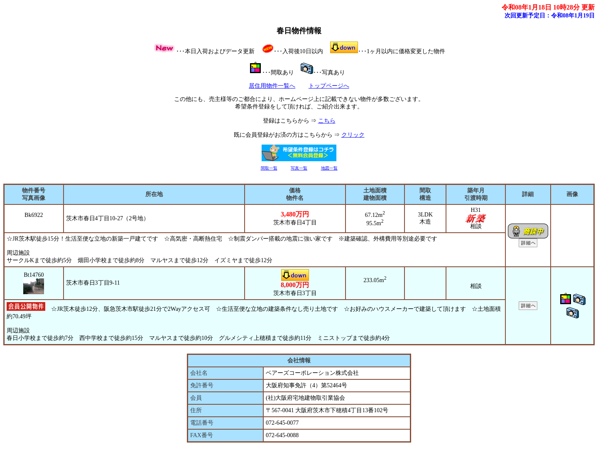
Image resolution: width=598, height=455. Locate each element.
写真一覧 (299, 168)
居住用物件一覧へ (272, 86)
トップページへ (329, 86)
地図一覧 (329, 168)
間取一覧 (269, 168)
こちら (327, 121)
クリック (353, 135)
